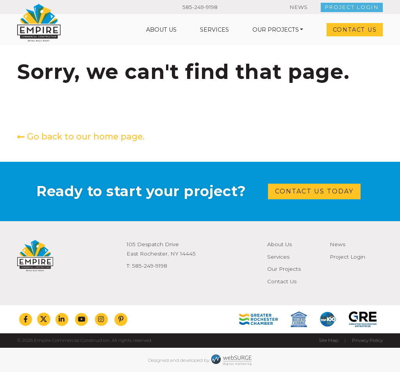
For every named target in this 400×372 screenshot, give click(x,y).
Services (214, 29)
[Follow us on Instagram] (101, 319)
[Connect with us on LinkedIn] (62, 319)
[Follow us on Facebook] (25, 319)
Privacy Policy (367, 340)
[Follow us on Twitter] (43, 319)
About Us (161, 29)
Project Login (352, 7)
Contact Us (355, 29)
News (298, 7)
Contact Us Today (314, 191)
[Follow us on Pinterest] (120, 319)
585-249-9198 (200, 7)
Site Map (328, 340)
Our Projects (275, 29)
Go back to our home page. (81, 136)
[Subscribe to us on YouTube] (81, 319)
